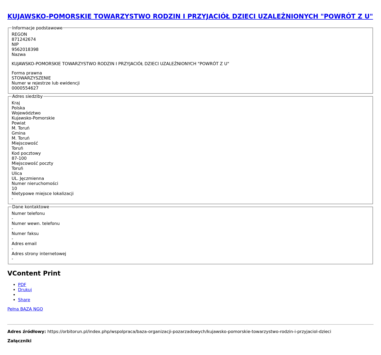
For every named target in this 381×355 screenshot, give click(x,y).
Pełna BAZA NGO (25, 309)
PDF (22, 284)
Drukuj (25, 289)
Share (24, 299)
